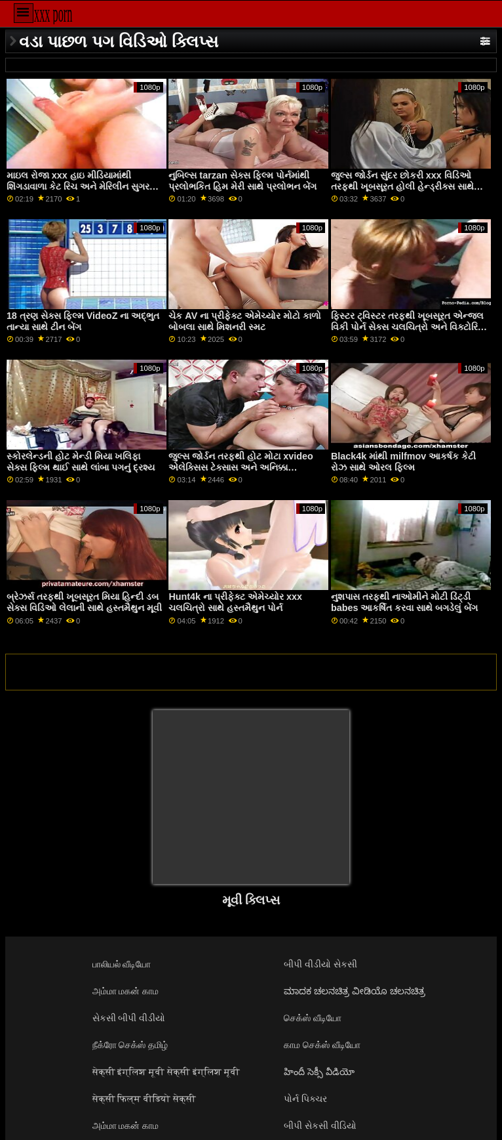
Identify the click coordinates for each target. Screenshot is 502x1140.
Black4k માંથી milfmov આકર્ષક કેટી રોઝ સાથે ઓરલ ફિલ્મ (403, 462)
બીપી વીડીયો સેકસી (320, 964)
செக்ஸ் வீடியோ (312, 1018)
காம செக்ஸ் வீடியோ (322, 1045)
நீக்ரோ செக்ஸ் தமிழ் (130, 1045)
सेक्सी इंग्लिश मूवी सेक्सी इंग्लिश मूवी (166, 1071)
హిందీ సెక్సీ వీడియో (319, 1071)
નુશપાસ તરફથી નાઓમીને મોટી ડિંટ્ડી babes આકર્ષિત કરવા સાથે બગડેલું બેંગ (404, 602)
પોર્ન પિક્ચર (305, 1098)
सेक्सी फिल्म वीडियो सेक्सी (144, 1098)
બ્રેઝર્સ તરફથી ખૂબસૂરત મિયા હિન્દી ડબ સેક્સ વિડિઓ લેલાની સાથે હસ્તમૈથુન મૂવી (84, 602)
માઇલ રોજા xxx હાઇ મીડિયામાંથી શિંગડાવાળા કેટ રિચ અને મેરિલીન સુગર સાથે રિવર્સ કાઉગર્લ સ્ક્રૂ (78, 186)
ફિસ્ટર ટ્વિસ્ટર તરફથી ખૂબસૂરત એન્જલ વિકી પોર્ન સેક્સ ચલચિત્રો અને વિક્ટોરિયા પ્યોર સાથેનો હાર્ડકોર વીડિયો (409, 326)
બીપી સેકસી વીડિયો (320, 1125)
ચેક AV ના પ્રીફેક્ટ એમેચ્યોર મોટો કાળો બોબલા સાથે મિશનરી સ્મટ (244, 321)
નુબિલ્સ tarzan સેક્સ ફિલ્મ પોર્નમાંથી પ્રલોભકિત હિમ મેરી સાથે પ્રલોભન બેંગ (242, 181)
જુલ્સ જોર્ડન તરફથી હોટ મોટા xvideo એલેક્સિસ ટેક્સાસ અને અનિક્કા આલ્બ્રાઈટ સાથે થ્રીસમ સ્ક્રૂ (240, 467)
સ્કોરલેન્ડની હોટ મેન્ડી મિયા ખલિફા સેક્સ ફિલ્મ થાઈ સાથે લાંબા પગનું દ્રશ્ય (81, 462)
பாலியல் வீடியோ (121, 964)
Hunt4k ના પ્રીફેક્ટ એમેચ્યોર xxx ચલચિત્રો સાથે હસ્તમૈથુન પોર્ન (235, 602)
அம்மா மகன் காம (125, 991)
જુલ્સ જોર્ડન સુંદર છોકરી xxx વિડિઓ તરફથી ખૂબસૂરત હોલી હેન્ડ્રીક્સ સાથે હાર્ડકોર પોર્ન (402, 186)
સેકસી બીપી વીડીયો (129, 1018)
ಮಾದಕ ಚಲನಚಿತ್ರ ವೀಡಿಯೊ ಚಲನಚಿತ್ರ (354, 991)
